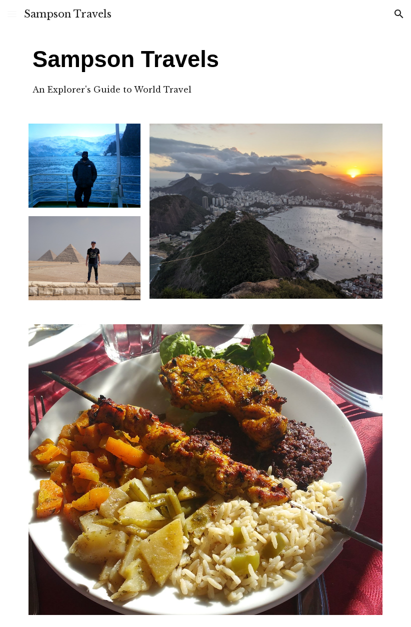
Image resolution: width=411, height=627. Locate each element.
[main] (160, 70)
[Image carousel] (205, 469)
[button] (12, 14)
